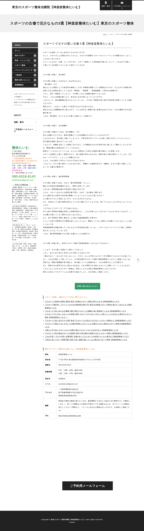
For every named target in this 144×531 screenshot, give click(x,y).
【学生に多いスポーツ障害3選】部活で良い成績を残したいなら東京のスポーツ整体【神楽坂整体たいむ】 (86, 340)
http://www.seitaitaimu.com (69, 416)
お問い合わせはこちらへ (87, 286)
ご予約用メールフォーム (122, 7)
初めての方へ (20, 55)
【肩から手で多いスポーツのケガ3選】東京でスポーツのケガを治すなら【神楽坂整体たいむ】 (82, 330)
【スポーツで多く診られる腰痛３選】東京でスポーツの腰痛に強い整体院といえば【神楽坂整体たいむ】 (86, 311)
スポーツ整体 (20, 65)
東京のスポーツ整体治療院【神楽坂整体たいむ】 (47, 7)
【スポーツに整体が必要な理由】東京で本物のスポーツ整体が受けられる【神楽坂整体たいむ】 (82, 301)
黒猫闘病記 (19, 85)
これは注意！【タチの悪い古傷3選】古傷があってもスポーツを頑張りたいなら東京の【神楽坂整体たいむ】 (87, 336)
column (72, 522)
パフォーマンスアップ (23, 70)
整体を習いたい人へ (23, 80)
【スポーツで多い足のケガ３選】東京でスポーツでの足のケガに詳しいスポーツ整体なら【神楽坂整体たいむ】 (88, 320)
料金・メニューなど (23, 60)
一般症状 (18, 75)
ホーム (105, 34)
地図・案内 (105, 6)
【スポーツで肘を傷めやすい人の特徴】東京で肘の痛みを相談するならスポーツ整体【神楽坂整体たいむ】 (86, 333)
